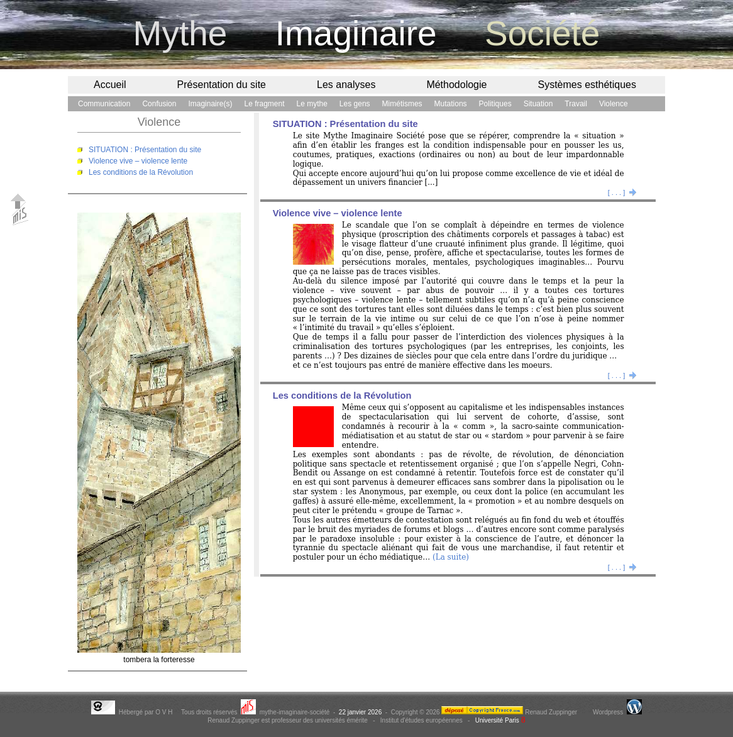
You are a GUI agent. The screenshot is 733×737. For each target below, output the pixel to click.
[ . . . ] (622, 192)
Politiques (495, 103)
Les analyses (346, 84)
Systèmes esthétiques (586, 84)
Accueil (110, 84)
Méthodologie (456, 84)
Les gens (354, 103)
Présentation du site (221, 84)
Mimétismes (402, 103)
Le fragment (264, 103)
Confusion (159, 103)
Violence (613, 103)
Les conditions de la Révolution (141, 172)
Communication (104, 103)
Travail (576, 103)
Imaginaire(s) (210, 103)
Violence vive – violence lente (138, 161)
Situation (538, 103)
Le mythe (312, 103)
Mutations (450, 103)
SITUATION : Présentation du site (145, 149)
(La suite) (451, 557)
